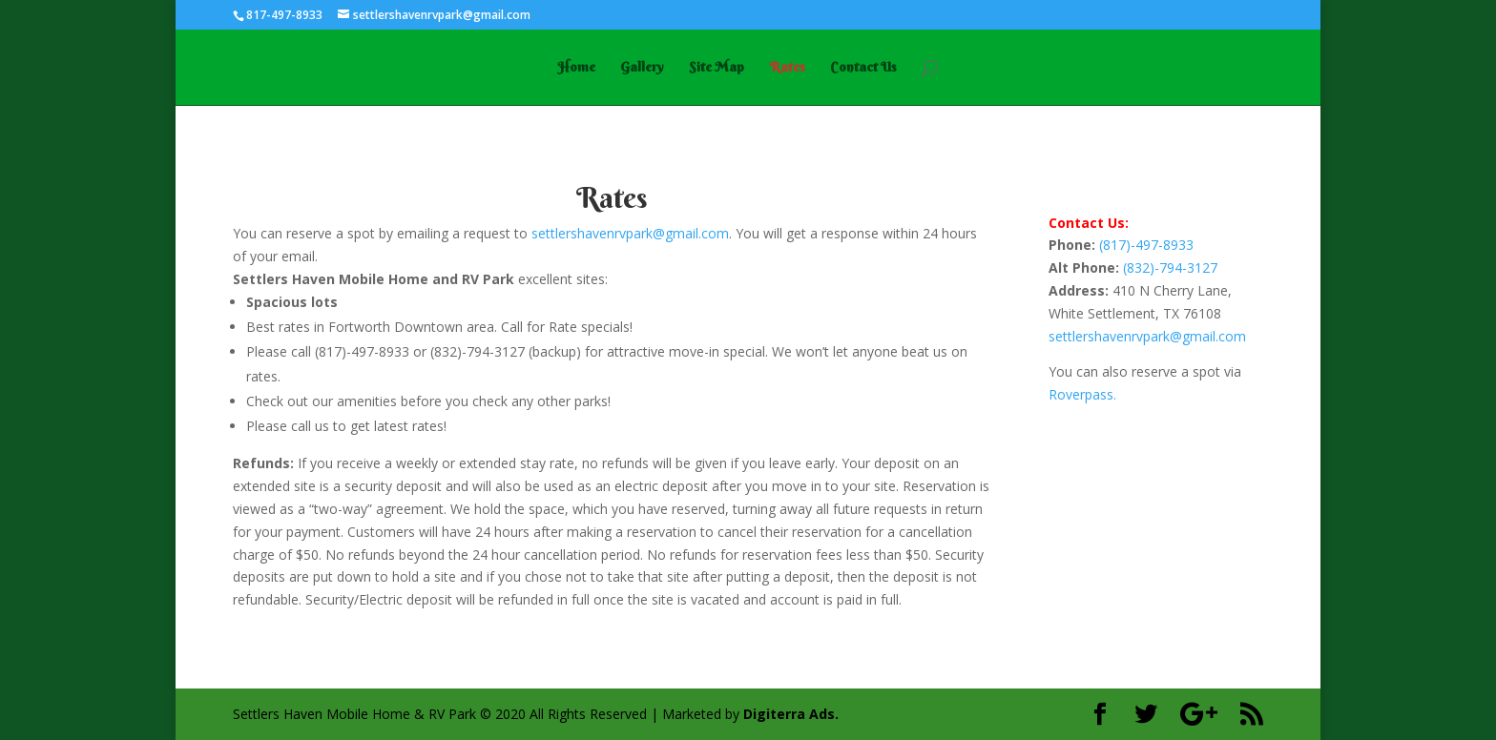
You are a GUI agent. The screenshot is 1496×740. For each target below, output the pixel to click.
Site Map (716, 67)
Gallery (642, 67)
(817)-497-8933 (1146, 245)
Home (576, 67)
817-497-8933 (284, 15)
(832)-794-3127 (1170, 267)
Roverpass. (1082, 394)
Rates (787, 67)
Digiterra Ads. (791, 714)
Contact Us (863, 67)
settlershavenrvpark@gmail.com (630, 233)
